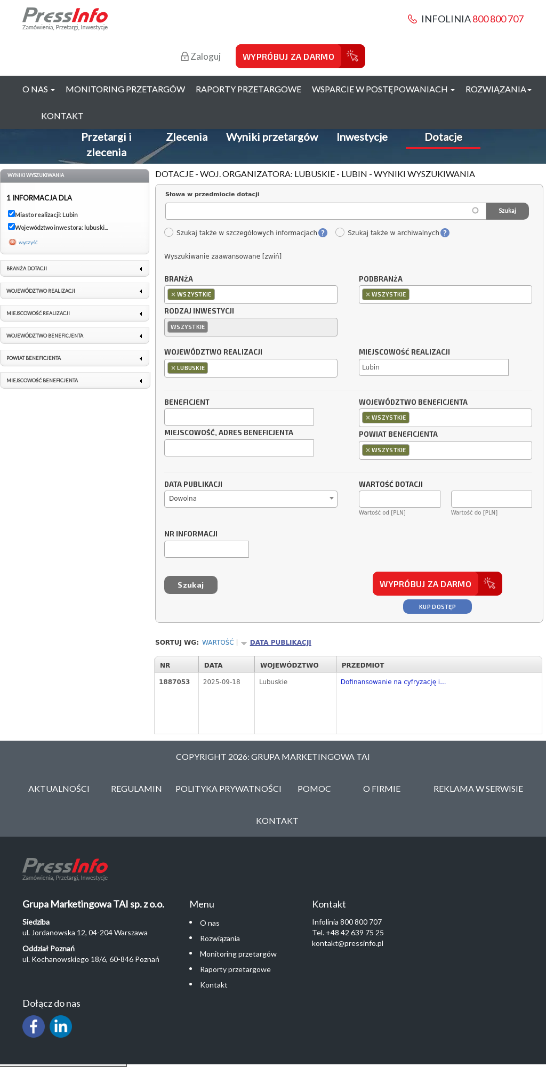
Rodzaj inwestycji (199, 311)
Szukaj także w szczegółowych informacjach (240, 233)
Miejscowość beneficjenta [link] (42, 380)
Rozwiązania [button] (498, 89)
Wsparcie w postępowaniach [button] (383, 89)
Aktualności (59, 788)
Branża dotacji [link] (26, 268)
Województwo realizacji (213, 352)
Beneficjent (187, 402)
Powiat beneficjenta (398, 434)
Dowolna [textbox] (183, 498)
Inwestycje (362, 136)
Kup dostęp (437, 606)
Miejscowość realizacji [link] (38, 313)
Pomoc (314, 788)
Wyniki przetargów (272, 136)
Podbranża (381, 279)
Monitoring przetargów (125, 89)
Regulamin (136, 788)
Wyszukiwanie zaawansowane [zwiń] (223, 256)
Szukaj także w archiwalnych (387, 233)
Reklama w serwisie (478, 788)
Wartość (218, 642)
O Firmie (381, 788)
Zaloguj (201, 56)
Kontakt (62, 115)
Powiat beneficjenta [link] (33, 358)
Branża (178, 279)
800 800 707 (498, 19)
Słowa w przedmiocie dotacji (212, 194)
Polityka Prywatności (228, 788)
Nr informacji (191, 534)
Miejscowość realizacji (404, 352)
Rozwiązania (220, 938)
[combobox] (251, 294)
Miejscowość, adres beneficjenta (228, 433)
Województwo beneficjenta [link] (44, 336)
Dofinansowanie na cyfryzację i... (393, 682)
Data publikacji (193, 484)
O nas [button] (38, 89)
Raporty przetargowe (248, 89)
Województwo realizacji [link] (40, 291)
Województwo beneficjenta (413, 402)
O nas (210, 922)
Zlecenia (186, 136)
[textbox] (220, 294)
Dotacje (443, 136)
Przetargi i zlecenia (106, 144)
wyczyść (28, 242)
